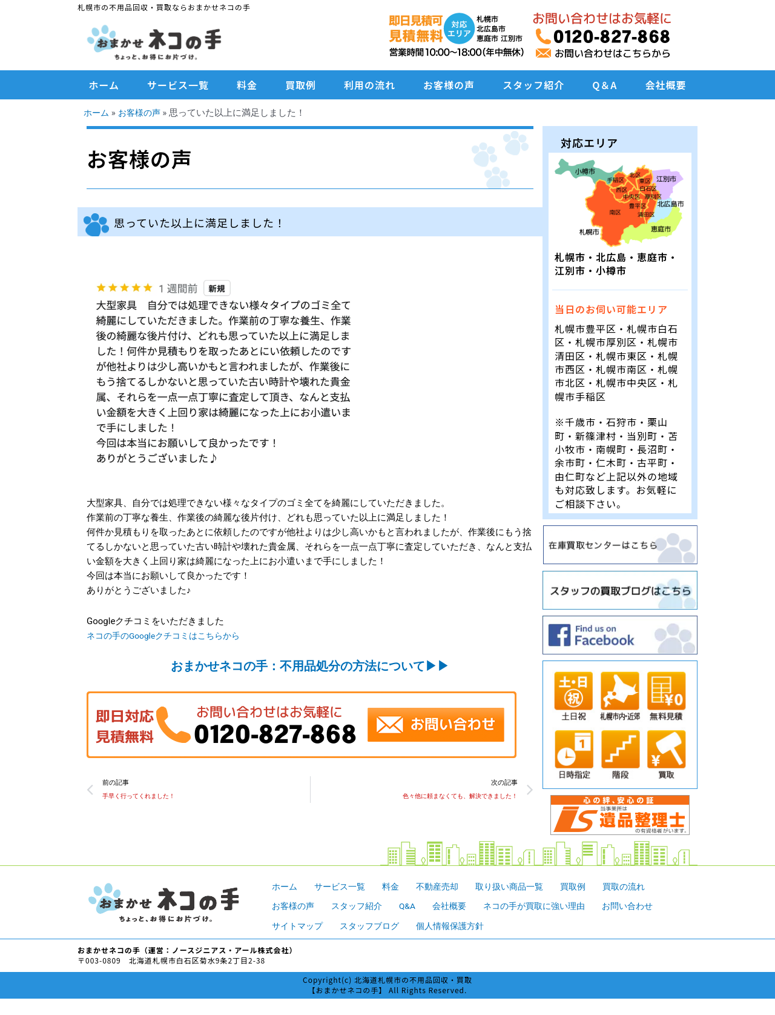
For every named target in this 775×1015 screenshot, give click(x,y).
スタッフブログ (375, 925)
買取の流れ (641, 886)
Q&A (414, 905)
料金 (247, 85)
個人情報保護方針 (460, 925)
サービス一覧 (178, 85)
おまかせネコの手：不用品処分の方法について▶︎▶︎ (310, 666)
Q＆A (604, 85)
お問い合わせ (646, 905)
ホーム (104, 85)
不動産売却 (445, 886)
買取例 (300, 85)
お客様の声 (449, 85)
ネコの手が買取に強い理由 (547, 905)
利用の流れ (369, 85)
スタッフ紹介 (533, 85)
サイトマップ (299, 925)
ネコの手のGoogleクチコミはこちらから (169, 635)
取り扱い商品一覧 (521, 886)
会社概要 (665, 85)
